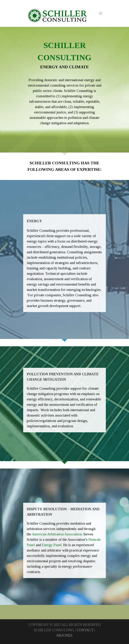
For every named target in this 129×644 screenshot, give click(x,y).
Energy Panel (52, 545)
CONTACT (85, 630)
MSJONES (64, 635)
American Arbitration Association (57, 534)
